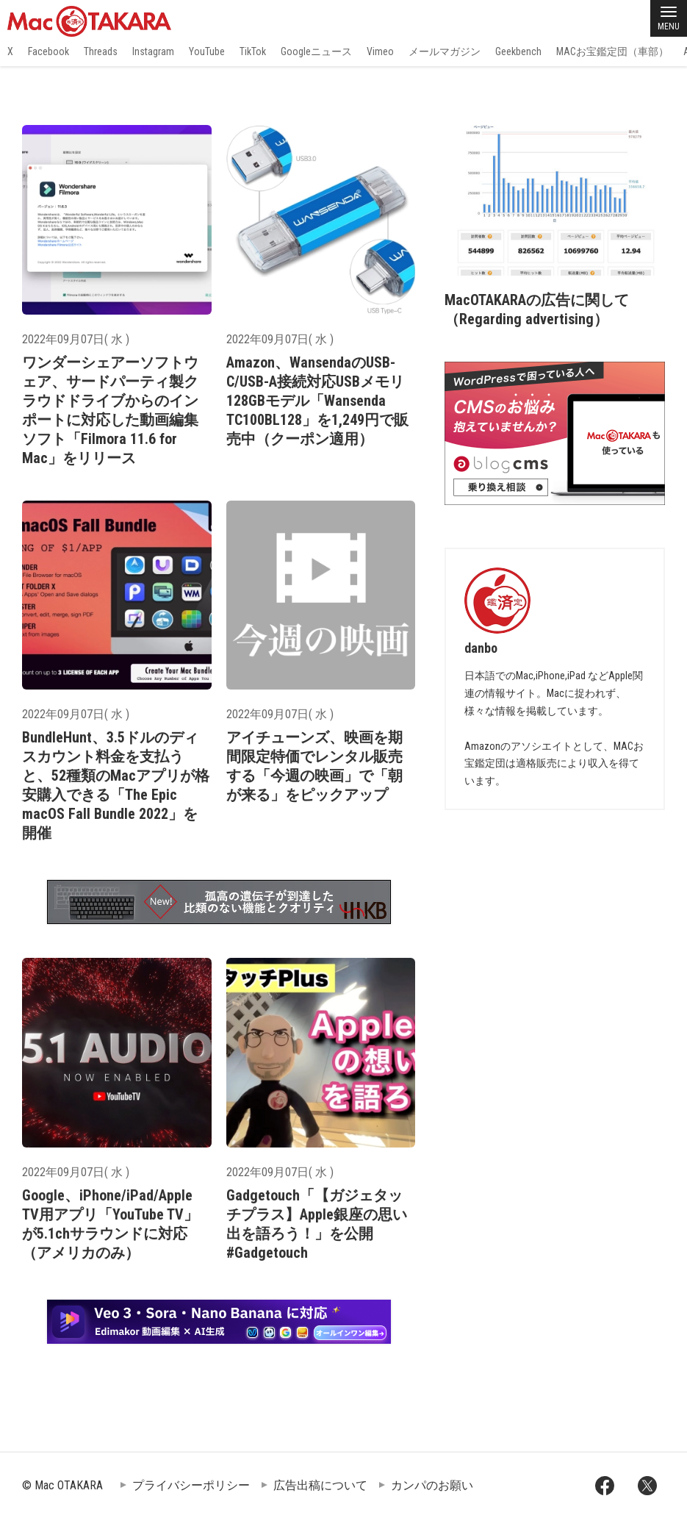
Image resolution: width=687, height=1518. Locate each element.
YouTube (207, 51)
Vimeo (380, 51)
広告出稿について (320, 1485)
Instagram (153, 51)
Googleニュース (316, 51)
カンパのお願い (432, 1485)
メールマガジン (445, 51)
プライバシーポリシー (191, 1485)
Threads (101, 51)
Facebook (48, 51)
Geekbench (518, 51)
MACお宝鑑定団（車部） (612, 51)
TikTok (253, 51)
